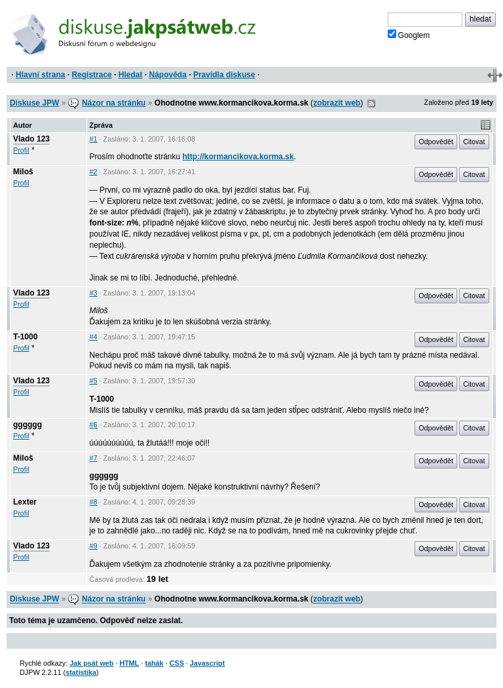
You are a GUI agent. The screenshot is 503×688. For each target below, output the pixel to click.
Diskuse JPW (34, 102)
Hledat (131, 74)
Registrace (91, 74)
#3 (94, 293)
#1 (94, 139)
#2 (94, 172)
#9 (94, 546)
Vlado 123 (31, 138)
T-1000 (25, 336)
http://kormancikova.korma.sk (238, 156)
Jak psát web (91, 663)
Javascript (207, 663)
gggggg (27, 424)
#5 (94, 381)
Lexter (25, 501)
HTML (129, 663)
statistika (80, 672)
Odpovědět (436, 141)
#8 (94, 502)
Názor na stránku (113, 102)
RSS (371, 103)
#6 (94, 425)
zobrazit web (336, 102)
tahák (154, 663)
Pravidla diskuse (224, 74)
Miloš (23, 171)
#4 (94, 337)
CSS (177, 663)
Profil (21, 150)
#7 (94, 458)
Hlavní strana (40, 74)
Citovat (474, 141)
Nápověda (168, 74)
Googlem (409, 34)
